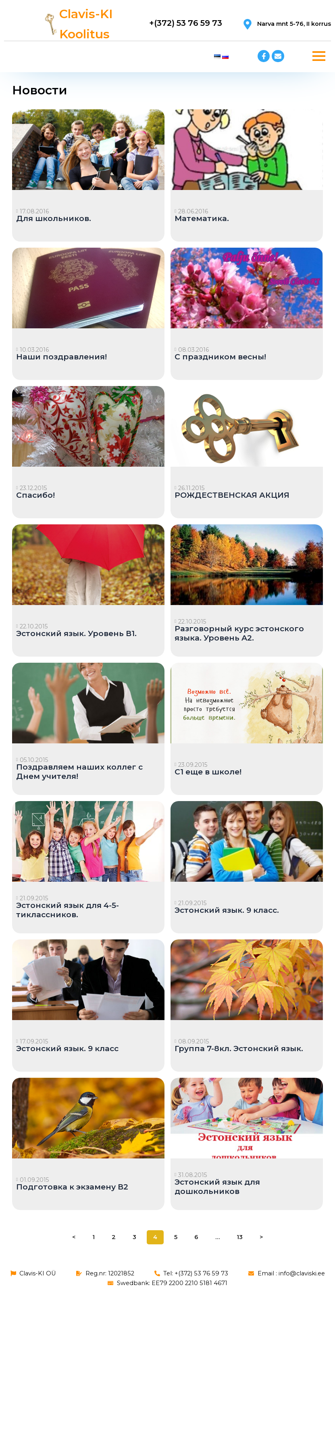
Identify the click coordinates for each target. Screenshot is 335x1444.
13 (240, 1237)
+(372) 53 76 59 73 (185, 23)
